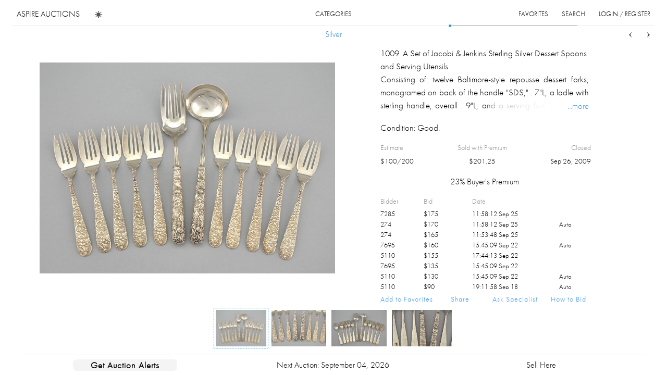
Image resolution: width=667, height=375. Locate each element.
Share (460, 299)
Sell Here (541, 364)
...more (578, 105)
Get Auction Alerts (125, 365)
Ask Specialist (515, 299)
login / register (624, 13)
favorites (533, 13)
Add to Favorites (406, 299)
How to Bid (568, 299)
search (573, 13)
